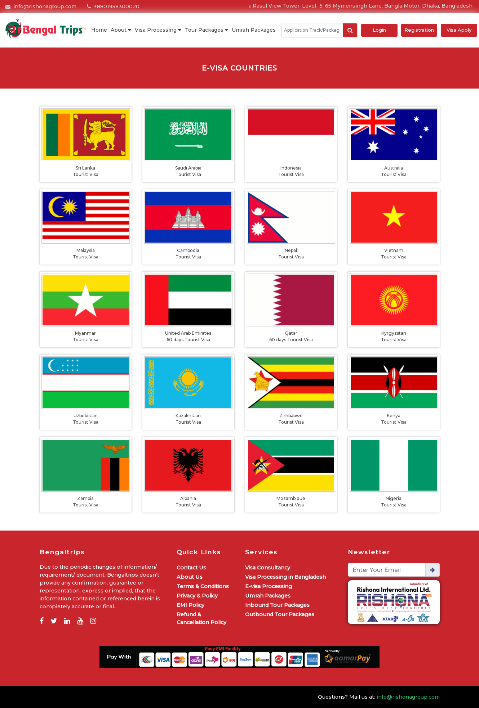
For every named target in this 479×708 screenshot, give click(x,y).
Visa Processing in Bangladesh (285, 577)
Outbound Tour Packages (279, 614)
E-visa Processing (268, 586)
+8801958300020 (113, 6)
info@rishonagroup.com (40, 6)
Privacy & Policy (197, 595)
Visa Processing (158, 30)
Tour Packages (206, 30)
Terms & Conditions (203, 586)
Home (99, 30)
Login (379, 30)
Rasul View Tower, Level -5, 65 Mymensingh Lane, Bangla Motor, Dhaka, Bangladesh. (361, 6)
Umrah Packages (254, 30)
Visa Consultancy (267, 567)
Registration (419, 30)
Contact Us (191, 567)
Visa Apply (459, 30)
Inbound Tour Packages (277, 605)
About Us (190, 577)
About (121, 30)
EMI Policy (190, 605)
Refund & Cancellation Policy (201, 618)
